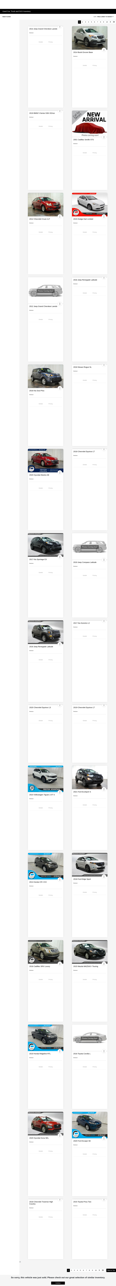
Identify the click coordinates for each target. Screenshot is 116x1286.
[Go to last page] (114, 22)
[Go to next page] (110, 22)
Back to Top (111, 1270)
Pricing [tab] (50, 42)
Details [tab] (41, 42)
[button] (104, 50)
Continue (57, 1283)
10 (107, 22)
